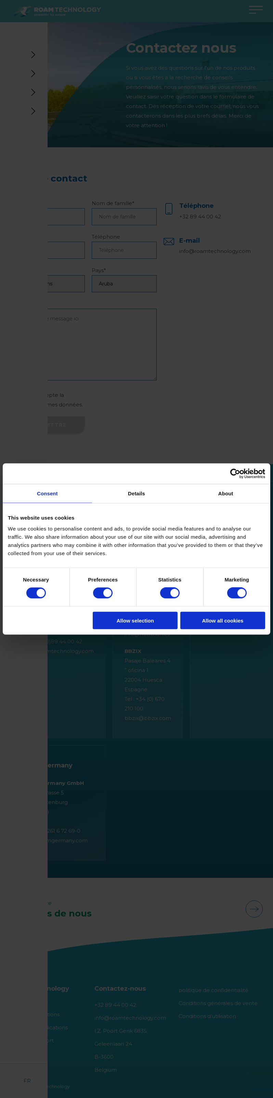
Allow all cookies (222, 620)
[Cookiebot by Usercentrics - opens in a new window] (235, 474)
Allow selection (135, 620)
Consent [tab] (47, 493)
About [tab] (225, 493)
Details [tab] (136, 493)
